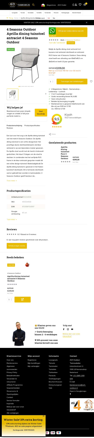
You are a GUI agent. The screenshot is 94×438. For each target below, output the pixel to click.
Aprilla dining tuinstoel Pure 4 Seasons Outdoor (65, 153)
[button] (19, 86)
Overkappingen (65, 12)
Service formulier (13, 400)
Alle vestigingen (13, 413)
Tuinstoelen (31, 12)
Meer (54, 18)
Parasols (56, 12)
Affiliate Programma (15, 385)
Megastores (51, 5)
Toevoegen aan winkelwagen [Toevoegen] (72, 81)
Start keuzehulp (41, 112)
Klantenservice (12, 363)
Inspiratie (10, 403)
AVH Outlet (62, 5)
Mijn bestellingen (34, 363)
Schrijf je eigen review (16, 246)
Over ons (10, 360)
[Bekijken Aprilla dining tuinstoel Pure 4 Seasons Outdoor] (54, 154)
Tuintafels (39, 12)
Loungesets (15, 12)
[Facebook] (64, 329)
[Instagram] (68, 329)
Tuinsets (23, 12)
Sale (49, 18)
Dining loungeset (40, 18)
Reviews (10, 128)
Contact (10, 397)
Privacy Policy (12, 372)
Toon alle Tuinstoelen (57, 43)
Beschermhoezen (76, 12)
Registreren (32, 360)
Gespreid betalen (13, 388)
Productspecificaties (32, 125)
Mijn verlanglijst (33, 366)
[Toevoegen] (22, 299)
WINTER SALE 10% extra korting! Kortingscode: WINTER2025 (47, 22)
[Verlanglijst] (80, 4)
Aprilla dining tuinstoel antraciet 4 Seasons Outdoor (18, 278)
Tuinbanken (48, 12)
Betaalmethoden (13, 375)
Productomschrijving (14, 125)
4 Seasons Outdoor (72, 40)
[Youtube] (72, 329)
